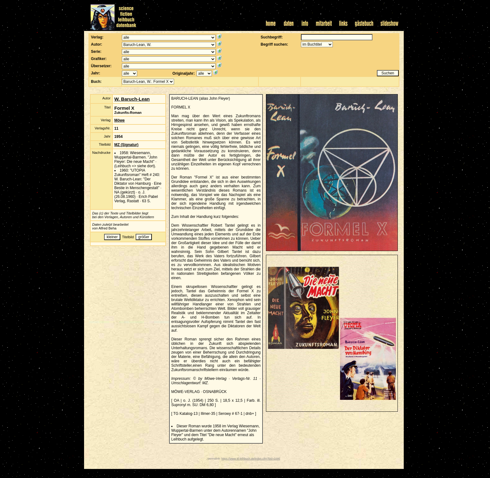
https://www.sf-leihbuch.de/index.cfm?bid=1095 (251, 458)
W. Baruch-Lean (132, 99)
